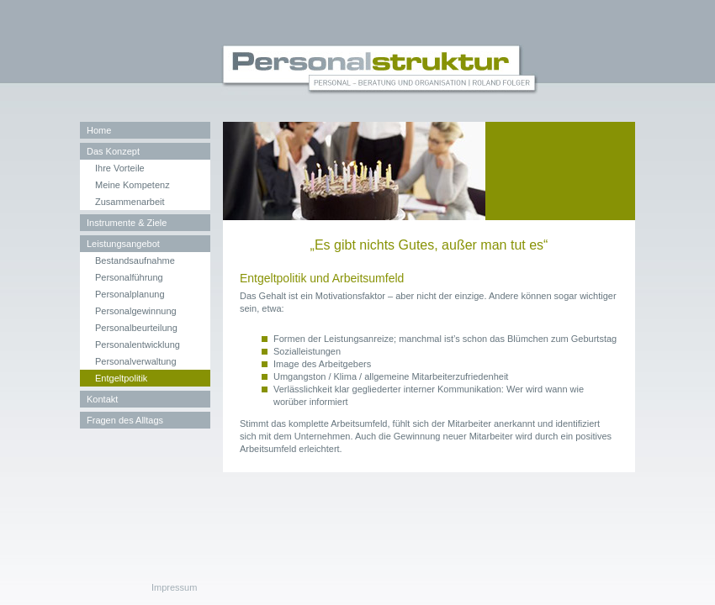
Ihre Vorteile (120, 168)
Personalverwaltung (136, 361)
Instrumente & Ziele (127, 223)
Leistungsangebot (123, 244)
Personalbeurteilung (136, 328)
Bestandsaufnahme (135, 260)
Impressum (174, 587)
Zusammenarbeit (130, 202)
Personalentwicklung (137, 344)
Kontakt (102, 399)
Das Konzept (113, 151)
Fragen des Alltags (125, 420)
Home (99, 130)
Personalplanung (130, 294)
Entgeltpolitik (121, 378)
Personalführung (129, 277)
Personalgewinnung (136, 311)
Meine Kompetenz (132, 185)
